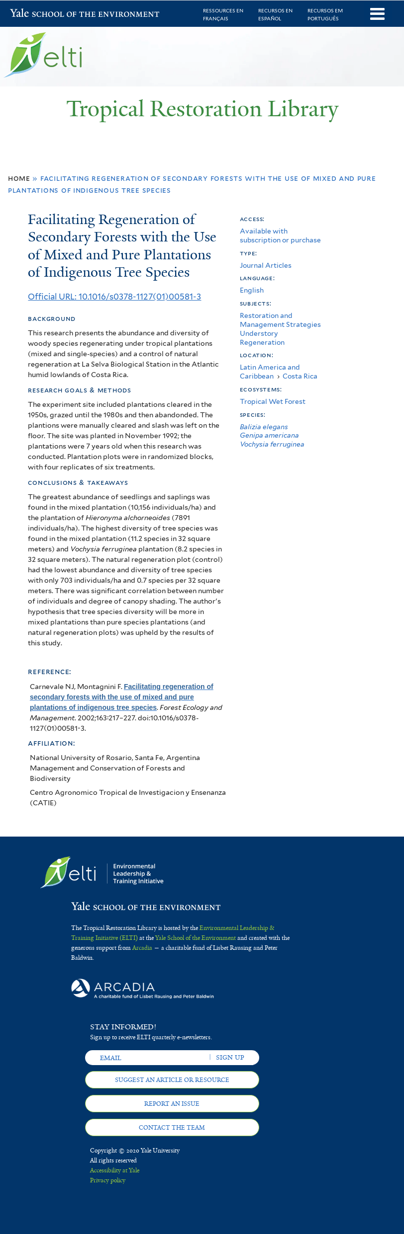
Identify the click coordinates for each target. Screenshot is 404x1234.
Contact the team (172, 1128)
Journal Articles (266, 265)
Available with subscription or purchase (280, 235)
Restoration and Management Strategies (280, 319)
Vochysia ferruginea (272, 444)
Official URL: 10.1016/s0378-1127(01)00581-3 (114, 297)
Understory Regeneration (262, 337)
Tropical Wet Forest (272, 401)
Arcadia (142, 948)
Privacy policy (107, 1180)
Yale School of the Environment (36, 14)
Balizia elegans (264, 427)
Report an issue (172, 1104)
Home (19, 178)
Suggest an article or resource (172, 1080)
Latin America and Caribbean (270, 371)
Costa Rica (300, 376)
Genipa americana (269, 435)
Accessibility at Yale (114, 1170)
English (252, 290)
